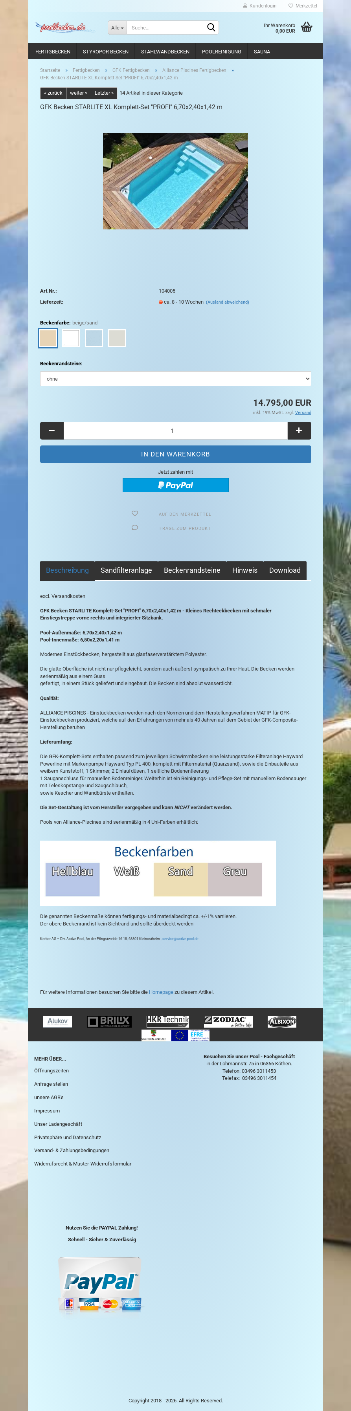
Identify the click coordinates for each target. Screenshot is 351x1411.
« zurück (53, 93)
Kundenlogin (260, 6)
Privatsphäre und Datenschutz (67, 1137)
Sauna (262, 52)
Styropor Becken (106, 52)
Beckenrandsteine (192, 570)
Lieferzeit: (51, 302)
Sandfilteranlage (126, 570)
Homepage (161, 992)
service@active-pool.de (180, 939)
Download (285, 570)
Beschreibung (67, 570)
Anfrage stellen (51, 1084)
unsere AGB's (49, 1097)
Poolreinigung (221, 52)
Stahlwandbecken (165, 52)
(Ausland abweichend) (227, 302)
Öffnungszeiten (51, 1071)
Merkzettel (303, 6)
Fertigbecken (52, 52)
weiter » (78, 93)
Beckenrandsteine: (61, 363)
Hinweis (244, 570)
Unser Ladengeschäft (58, 1124)
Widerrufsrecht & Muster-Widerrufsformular (82, 1164)
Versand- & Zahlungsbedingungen (71, 1150)
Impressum (47, 1111)
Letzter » (104, 93)
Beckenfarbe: (68, 323)
